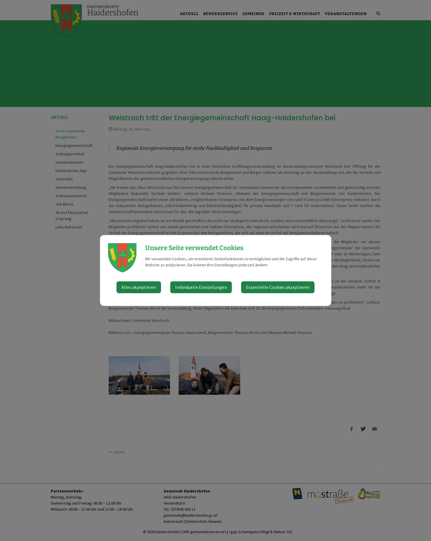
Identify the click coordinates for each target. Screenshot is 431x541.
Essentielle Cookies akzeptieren (278, 287)
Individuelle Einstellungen (201, 287)
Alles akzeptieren (138, 287)
